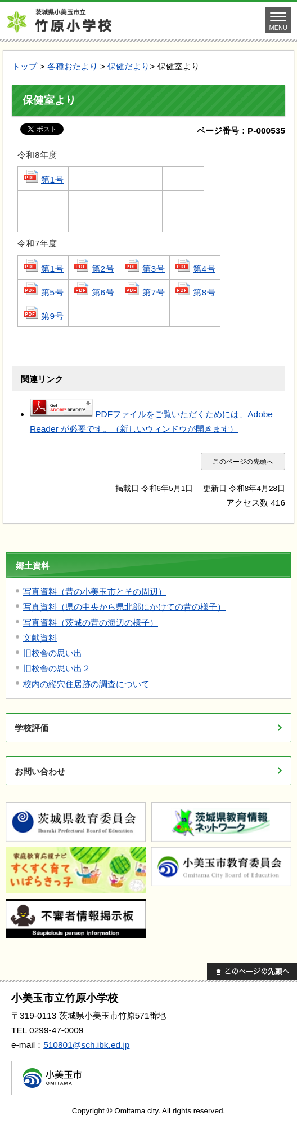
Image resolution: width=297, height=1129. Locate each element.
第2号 (93, 268)
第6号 (93, 292)
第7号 (144, 292)
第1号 (43, 179)
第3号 (144, 268)
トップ (24, 66)
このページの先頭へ (243, 461)
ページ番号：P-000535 (241, 130)
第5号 (43, 292)
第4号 (194, 268)
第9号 (43, 316)
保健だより (128, 66)
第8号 (194, 292)
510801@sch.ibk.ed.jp (86, 1045)
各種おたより (72, 66)
